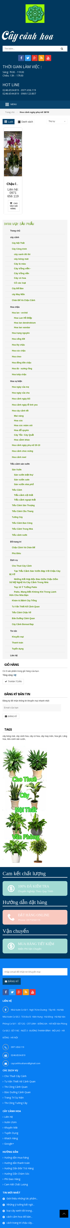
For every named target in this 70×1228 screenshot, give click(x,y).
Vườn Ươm (10, 1113)
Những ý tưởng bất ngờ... (20, 1195)
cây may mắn (47, 727)
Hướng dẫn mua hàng (16, 1148)
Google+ (9, 1134)
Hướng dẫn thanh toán (17, 1154)
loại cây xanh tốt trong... (20, 1201)
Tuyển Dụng (11, 1124)
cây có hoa (35, 727)
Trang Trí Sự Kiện (14, 1088)
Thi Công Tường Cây (15, 1094)
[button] (63, 48)
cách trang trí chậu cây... (20, 1213)
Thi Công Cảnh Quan (15, 1077)
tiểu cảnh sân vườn (16, 730)
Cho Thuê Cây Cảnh (15, 1067)
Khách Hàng (11, 1129)
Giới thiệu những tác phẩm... (22, 1189)
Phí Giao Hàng (12, 1170)
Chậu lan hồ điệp (22, 182)
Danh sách (27, 121)
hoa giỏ (57, 727)
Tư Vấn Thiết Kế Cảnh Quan (19, 1072)
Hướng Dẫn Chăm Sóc (16, 1164)
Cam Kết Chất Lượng (16, 1175)
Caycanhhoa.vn (58, 1225)
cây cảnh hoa (22, 727)
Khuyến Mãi (10, 1118)
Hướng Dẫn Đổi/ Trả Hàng (19, 1159)
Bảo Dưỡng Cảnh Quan (17, 1083)
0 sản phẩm (11, 662)
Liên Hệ (8, 1107)
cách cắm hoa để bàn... (19, 1207)
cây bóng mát (9, 727)
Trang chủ (10, 112)
